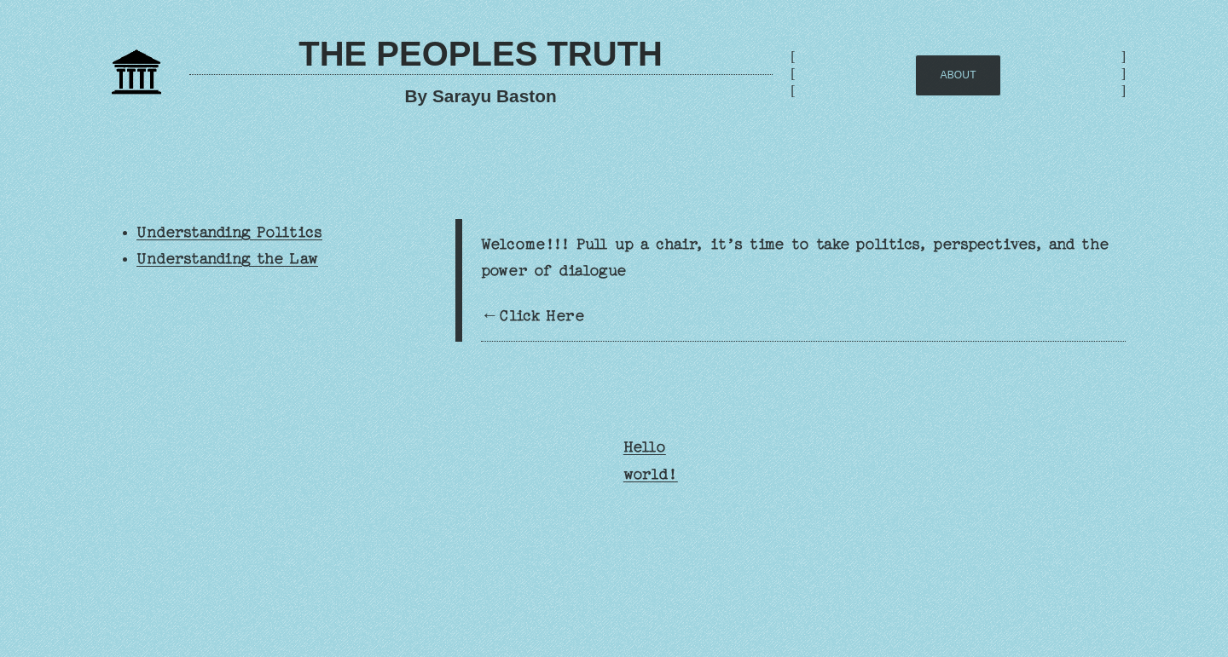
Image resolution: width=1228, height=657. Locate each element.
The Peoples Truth (480, 53)
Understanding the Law (227, 258)
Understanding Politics (229, 232)
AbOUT (958, 75)
